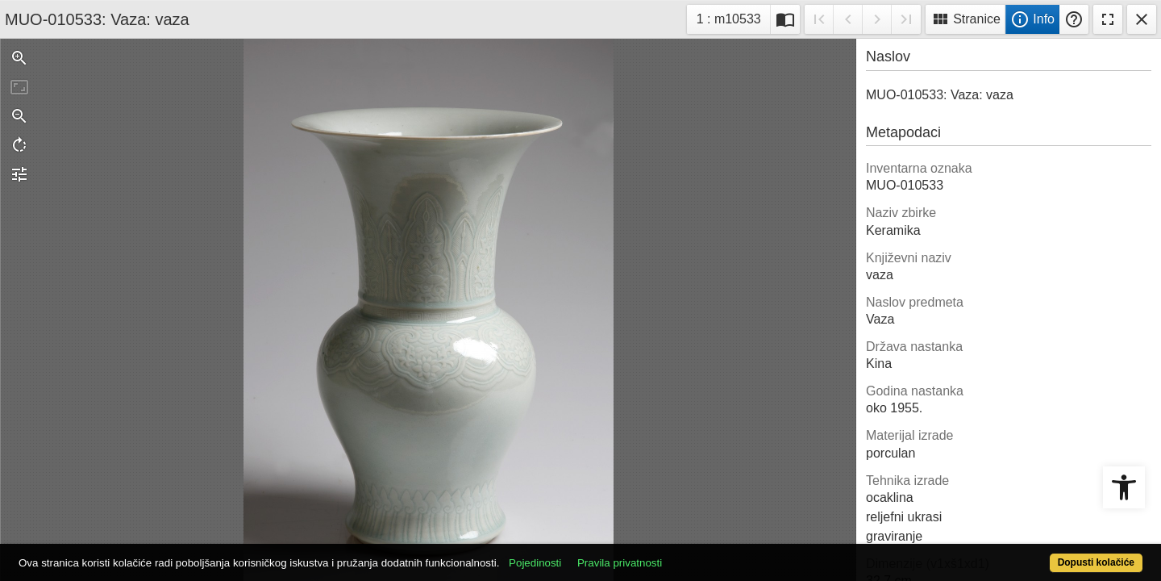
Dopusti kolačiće (1033, 554)
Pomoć (1074, 19)
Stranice (965, 19)
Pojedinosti (593, 554)
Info (1032, 19)
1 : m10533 (733, 17)
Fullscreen (1107, 19)
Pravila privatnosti (677, 554)
